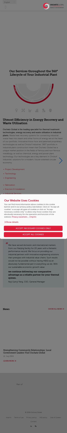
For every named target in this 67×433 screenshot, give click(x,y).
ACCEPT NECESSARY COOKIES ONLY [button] (33, 228)
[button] (11, 222)
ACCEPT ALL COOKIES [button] (33, 234)
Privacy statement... (20, 217)
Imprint (33, 217)
